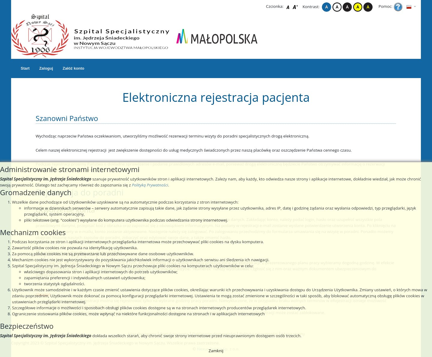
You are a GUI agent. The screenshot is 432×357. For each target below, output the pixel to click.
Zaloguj (46, 68)
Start (25, 68)
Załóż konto (73, 68)
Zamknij (215, 350)
